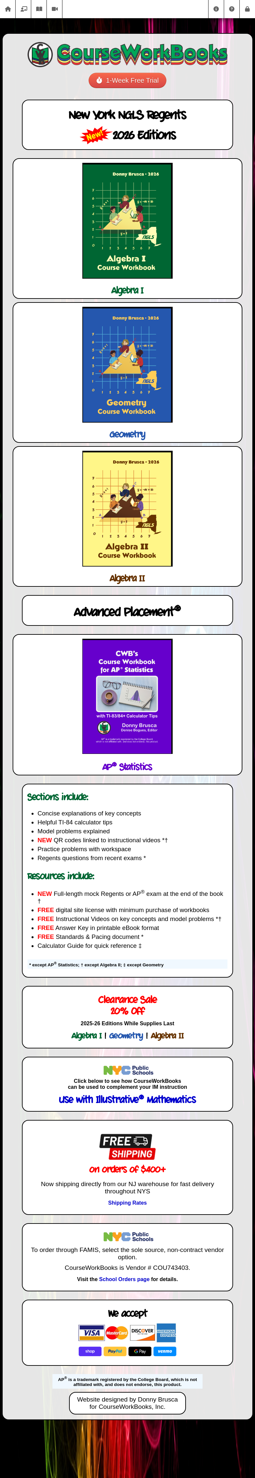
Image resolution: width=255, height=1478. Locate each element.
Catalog (23, 9)
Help (231, 9)
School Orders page (124, 1279)
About (216, 9)
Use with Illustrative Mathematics (127, 1100)
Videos (54, 9)
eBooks (39, 9)
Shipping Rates (127, 1203)
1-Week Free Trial (127, 80)
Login (247, 9)
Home (7, 9)
